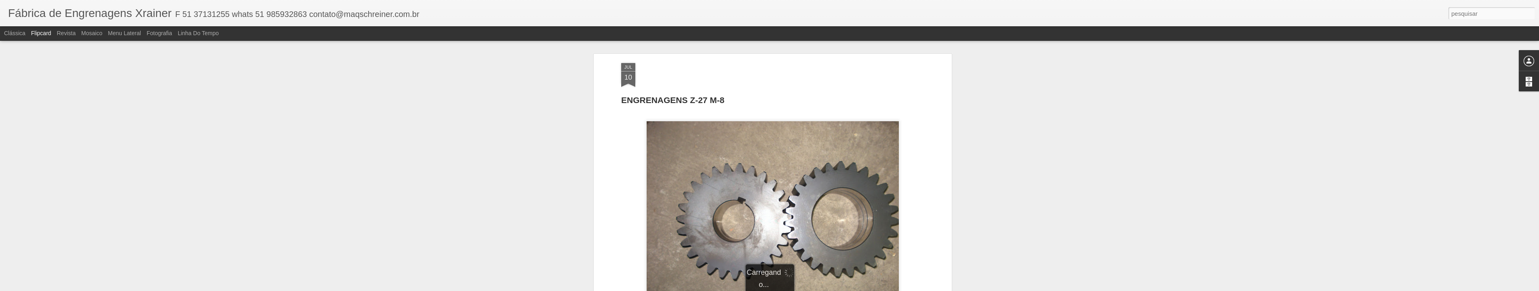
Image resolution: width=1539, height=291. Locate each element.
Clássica (14, 33)
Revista (66, 33)
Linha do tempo (198, 33)
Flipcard (41, 33)
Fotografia (159, 33)
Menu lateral (124, 33)
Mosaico (91, 33)
